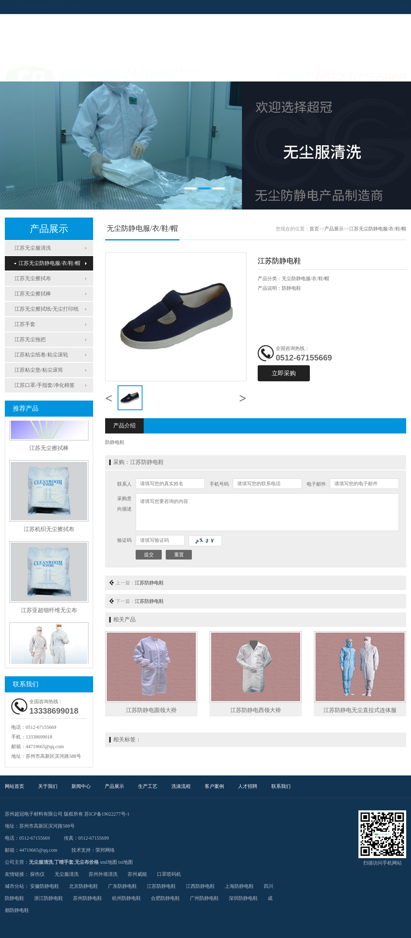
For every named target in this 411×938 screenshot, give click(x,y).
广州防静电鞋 (204, 898)
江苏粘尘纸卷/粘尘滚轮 (41, 355)
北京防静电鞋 (83, 886)
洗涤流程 (225, 71)
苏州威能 (137, 874)
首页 (314, 229)
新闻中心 (105, 71)
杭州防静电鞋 (126, 898)
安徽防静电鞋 (44, 886)
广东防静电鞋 (122, 886)
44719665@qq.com (45, 746)
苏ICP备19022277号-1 (107, 814)
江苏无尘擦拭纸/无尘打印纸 (46, 309)
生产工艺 (185, 71)
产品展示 (145, 71)
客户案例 (265, 71)
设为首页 (365, 7)
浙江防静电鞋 (48, 898)
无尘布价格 (87, 862)
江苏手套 (24, 324)
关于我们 (65, 71)
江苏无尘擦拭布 (32, 278)
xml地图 (108, 862)
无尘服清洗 (41, 862)
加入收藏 (391, 7)
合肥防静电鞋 (165, 898)
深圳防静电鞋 (243, 898)
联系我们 (346, 71)
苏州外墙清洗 (103, 874)
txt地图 (125, 862)
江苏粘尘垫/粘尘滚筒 (38, 370)
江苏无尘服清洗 (32, 248)
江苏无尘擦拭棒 (32, 294)
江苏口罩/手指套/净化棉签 (44, 385)
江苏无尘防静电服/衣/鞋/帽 (47, 263)
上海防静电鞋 (239, 886)
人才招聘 (305, 71)
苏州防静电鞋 (87, 898)
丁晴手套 (63, 862)
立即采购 (284, 373)
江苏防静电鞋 (149, 583)
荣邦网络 (105, 850)
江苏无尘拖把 (30, 339)
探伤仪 (37, 874)
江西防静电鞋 (200, 886)
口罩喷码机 (169, 874)
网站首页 (25, 71)
